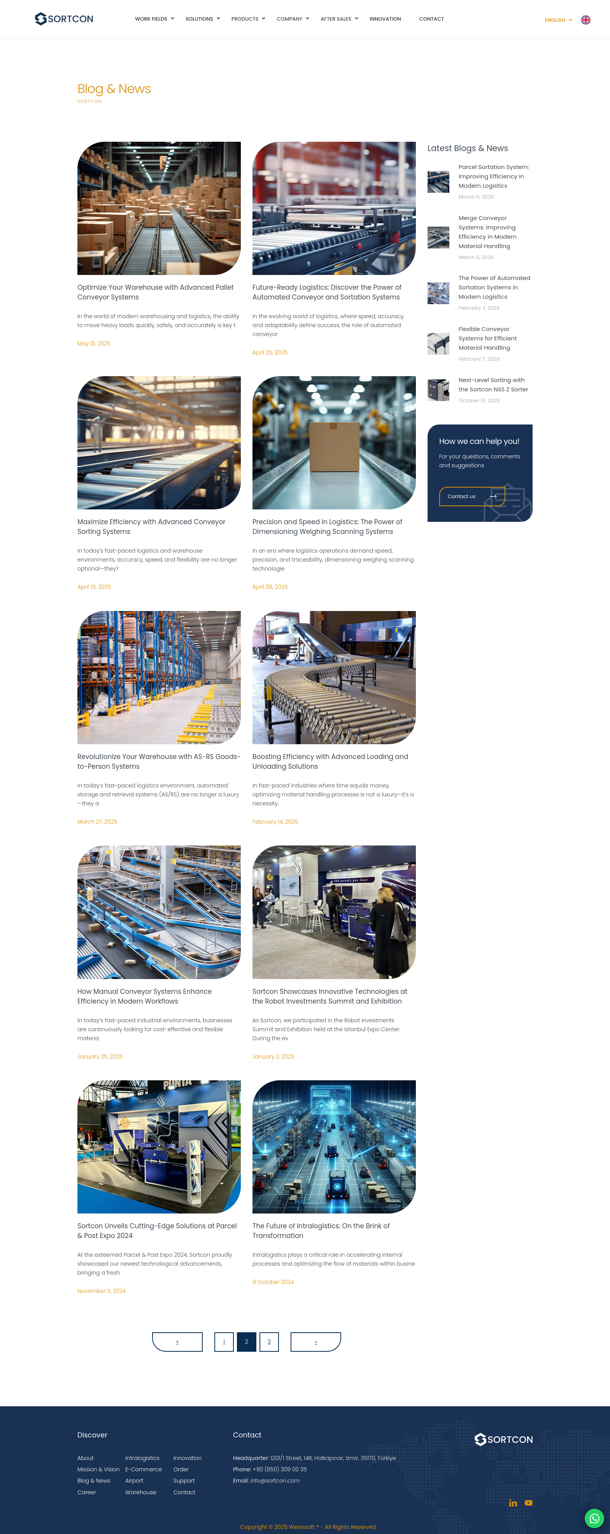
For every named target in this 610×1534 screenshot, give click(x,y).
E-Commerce (143, 1469)
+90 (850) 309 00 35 (280, 1469)
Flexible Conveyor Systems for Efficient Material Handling (488, 338)
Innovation (188, 1458)
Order (181, 1469)
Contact (185, 1492)
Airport (134, 1481)
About (85, 1458)
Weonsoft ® (304, 1527)
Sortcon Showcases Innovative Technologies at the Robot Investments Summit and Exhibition (329, 996)
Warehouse (140, 1492)
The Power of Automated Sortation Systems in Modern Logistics (494, 287)
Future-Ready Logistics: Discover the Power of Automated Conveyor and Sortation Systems (326, 292)
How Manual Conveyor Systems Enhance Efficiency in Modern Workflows (144, 996)
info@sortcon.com (275, 1481)
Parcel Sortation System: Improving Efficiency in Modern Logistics (494, 176)
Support (184, 1481)
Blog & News (93, 1481)
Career (86, 1492)
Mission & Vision (98, 1469)
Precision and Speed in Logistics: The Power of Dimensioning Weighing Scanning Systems (327, 526)
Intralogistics (142, 1458)
